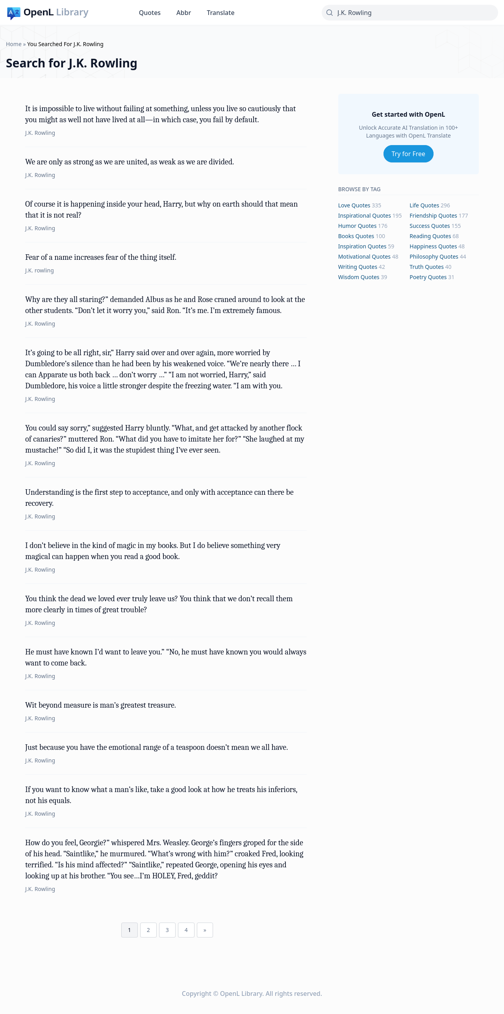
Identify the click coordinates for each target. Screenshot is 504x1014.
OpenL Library (241, 993)
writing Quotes (358, 266)
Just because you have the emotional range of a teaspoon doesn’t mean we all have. (156, 747)
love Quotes (354, 205)
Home (14, 44)
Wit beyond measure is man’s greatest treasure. (100, 705)
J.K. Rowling (40, 132)
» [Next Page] (205, 930)
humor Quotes (357, 225)
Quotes (150, 12)
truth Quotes (427, 266)
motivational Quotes (364, 256)
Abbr (183, 12)
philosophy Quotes (434, 256)
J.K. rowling (39, 270)
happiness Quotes (433, 246)
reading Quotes (430, 236)
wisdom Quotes (359, 277)
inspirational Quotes (364, 215)
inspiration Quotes (362, 246)
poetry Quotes (428, 277)
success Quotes (430, 225)
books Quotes (356, 236)
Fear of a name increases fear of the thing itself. (100, 257)
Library (72, 12)
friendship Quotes (433, 215)
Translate (220, 12)
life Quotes (424, 205)
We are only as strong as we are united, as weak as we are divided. (129, 161)
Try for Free (409, 153)
